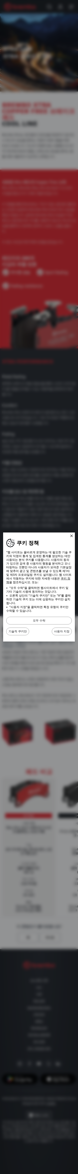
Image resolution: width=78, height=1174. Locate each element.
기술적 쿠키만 (18, 631)
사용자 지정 (61, 631)
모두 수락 (39, 620)
